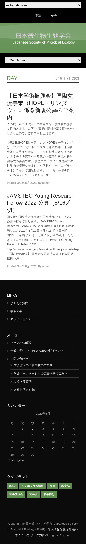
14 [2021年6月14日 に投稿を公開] (12, 441)
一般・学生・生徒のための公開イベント (37, 350)
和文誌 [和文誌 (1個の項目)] (65, 486)
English (52, 15)
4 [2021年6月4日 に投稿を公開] (53, 428)
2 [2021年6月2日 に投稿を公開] (32, 428)
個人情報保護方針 (60, 529)
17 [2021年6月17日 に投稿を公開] (42, 441)
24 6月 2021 (28, 182)
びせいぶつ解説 (20, 342)
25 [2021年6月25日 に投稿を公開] (53, 448)
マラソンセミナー (22, 319)
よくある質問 (19, 303)
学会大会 (16, 311)
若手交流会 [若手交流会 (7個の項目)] (16, 494)
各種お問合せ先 (24, 389)
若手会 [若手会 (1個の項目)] (33, 494)
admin (46, 182)
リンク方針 (37, 535)
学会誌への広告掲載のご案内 (33, 365)
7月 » (20, 460)
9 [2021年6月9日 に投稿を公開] (32, 435)
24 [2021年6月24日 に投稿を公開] (42, 448)
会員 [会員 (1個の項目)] (52, 486)
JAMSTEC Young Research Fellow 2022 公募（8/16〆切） (41, 203)
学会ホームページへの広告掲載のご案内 (40, 373)
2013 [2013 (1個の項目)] (12, 486)
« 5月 (10, 460)
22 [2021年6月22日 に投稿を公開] (22, 448)
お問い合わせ (19, 358)
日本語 (37, 15)
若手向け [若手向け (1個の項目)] (49, 494)
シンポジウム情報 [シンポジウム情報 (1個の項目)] (33, 486)
